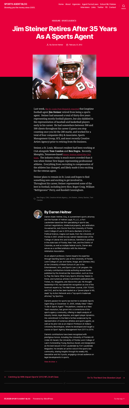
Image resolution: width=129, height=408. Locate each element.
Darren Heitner (57, 46)
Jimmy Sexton (85, 198)
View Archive (50, 362)
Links (93, 7)
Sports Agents (70, 21)
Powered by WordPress (44, 402)
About (68, 4)
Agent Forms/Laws (90, 4)
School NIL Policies (108, 4)
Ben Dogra (41, 198)
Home (61, 4)
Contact (112, 7)
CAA (48, 198)
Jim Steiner (74, 198)
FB (106, 7)
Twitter (100, 7)
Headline (56, 21)
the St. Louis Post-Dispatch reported (64, 109)
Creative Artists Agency (59, 198)
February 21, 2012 (76, 46)
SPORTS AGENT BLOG (17, 4)
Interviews (85, 7)
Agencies (76, 4)
